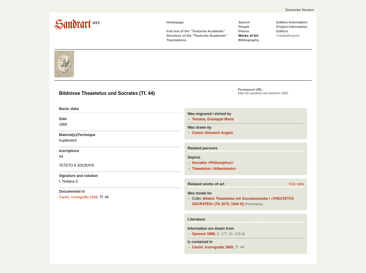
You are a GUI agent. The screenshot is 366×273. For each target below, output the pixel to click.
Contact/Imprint (287, 35)
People (243, 26)
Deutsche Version (300, 10)
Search (243, 22)
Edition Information (291, 22)
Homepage (175, 22)
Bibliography (248, 40)
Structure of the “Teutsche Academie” (196, 35)
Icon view (296, 184)
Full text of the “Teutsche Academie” (195, 31)
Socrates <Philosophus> (212, 163)
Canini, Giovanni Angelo (212, 133)
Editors (282, 31)
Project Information (291, 26)
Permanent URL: (263, 91)
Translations (176, 40)
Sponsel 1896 (203, 234)
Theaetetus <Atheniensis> (214, 169)
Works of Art (248, 35)
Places (243, 31)
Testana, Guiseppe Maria (213, 119)
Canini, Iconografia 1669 (212, 247)
